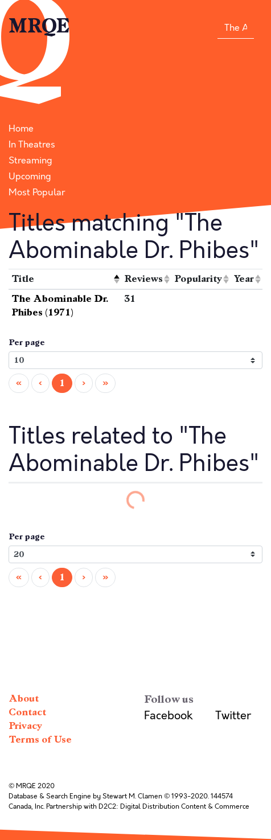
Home (21, 128)
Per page (27, 342)
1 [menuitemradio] (62, 383)
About (24, 698)
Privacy (25, 725)
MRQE (39, 26)
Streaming (30, 160)
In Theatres (32, 144)
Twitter (233, 715)
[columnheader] (65, 279)
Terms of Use (40, 739)
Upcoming (30, 176)
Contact (27, 712)
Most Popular (37, 192)
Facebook (168, 715)
